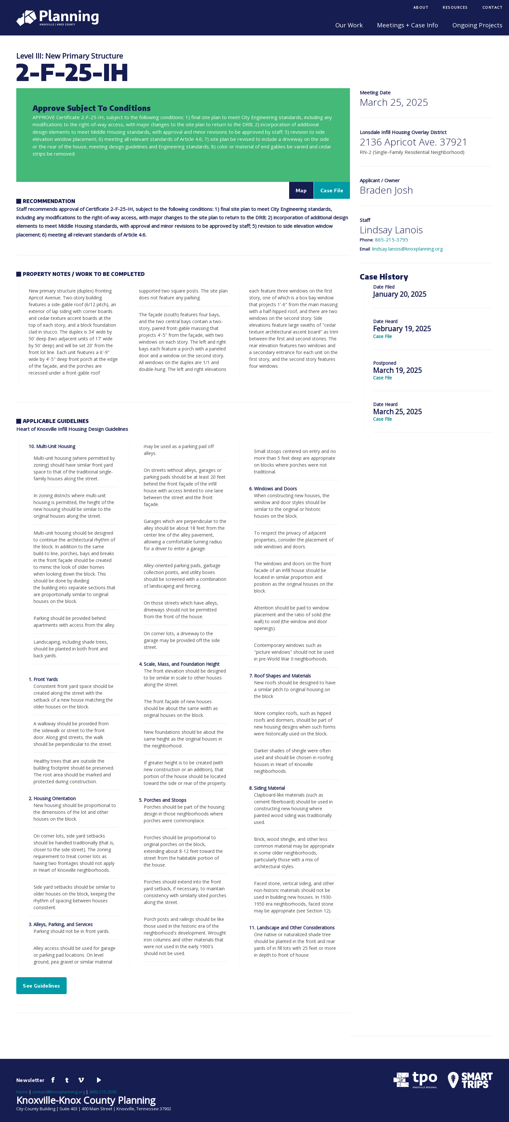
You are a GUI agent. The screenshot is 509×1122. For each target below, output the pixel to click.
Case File (331, 190)
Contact (492, 7)
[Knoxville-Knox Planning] (54, 24)
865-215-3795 (391, 239)
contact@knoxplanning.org (58, 1092)
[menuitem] (421, 8)
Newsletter (30, 1080)
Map (301, 190)
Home (22, 1092)
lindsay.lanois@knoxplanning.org (407, 248)
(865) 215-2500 (102, 1092)
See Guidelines (41, 986)
